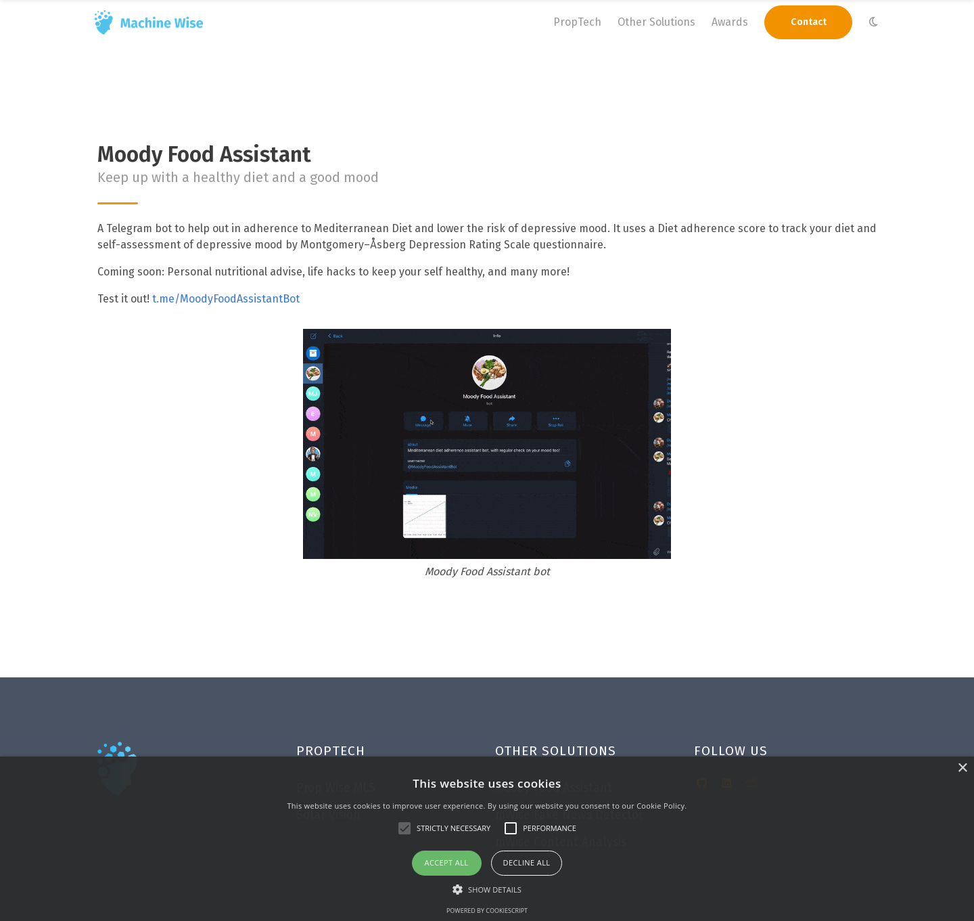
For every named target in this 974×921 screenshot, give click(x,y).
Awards (730, 22)
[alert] (487, 839)
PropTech (577, 22)
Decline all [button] (527, 862)
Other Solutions (656, 22)
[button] (487, 889)
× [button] (962, 768)
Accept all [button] (447, 862)
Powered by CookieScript (487, 910)
